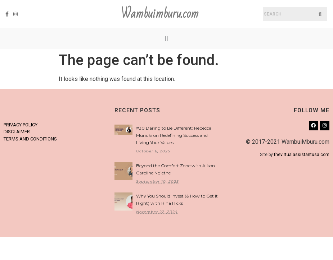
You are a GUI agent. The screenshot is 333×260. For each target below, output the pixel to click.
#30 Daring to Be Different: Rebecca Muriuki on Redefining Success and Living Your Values (173, 135)
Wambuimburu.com (160, 14)
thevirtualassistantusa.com (301, 154)
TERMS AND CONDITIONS (30, 139)
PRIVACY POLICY (20, 124)
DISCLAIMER (17, 131)
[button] (166, 38)
